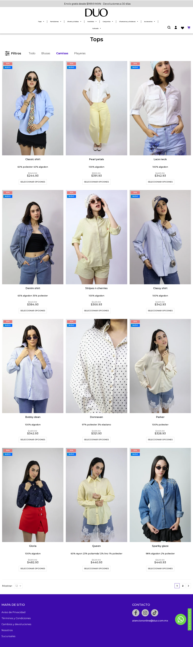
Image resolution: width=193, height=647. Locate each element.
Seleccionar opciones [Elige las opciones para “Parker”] (160, 439)
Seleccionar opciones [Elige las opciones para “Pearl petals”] (96, 182)
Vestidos (91, 21)
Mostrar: (7, 585)
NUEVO (8, 67)
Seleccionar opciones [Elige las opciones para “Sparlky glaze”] (160, 568)
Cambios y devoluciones (16, 624)
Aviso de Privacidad (13, 612)
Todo (32, 53)
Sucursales (8, 636)
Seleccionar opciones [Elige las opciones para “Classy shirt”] (160, 310)
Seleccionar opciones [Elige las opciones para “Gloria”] (32, 568)
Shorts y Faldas (74, 21)
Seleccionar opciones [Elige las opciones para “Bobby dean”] (32, 439)
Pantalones (55, 21)
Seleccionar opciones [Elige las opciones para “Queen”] (96, 568)
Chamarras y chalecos (128, 21)
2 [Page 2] (183, 585)
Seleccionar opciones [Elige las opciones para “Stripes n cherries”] (96, 310)
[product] (32, 108)
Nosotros (7, 630)
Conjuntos (108, 21)
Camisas (62, 53)
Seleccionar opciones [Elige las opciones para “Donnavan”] (96, 439)
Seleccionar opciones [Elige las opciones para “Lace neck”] (160, 182)
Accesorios (149, 21)
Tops (41, 21)
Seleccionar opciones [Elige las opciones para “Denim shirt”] (32, 310)
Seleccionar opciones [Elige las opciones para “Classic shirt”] (32, 182)
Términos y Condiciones (16, 618)
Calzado (96, 28)
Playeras (80, 53)
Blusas (45, 53)
